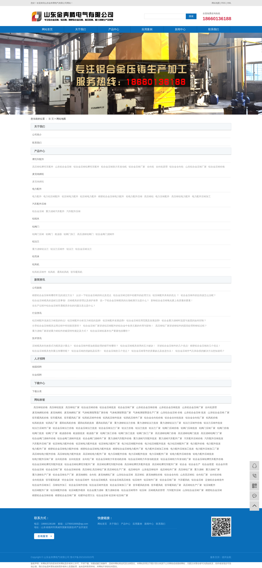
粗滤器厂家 (92, 433)
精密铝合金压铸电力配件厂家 (128, 448)
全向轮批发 (75, 459)
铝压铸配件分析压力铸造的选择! (84, 320)
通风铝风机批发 (86, 423)
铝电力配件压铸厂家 (42, 459)
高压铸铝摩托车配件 (42, 166)
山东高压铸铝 (187, 474)
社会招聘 (37, 374)
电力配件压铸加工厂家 (207, 448)
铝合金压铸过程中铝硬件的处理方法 (132, 295)
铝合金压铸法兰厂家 (109, 428)
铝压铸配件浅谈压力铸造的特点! (49, 320)
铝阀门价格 (223, 428)
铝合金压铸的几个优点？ (117, 351)
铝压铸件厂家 (151, 479)
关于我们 (80, 29)
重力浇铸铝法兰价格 (124, 423)
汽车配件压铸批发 (214, 438)
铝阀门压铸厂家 (207, 428)
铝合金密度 (208, 464)
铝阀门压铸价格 (170, 428)
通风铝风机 (63, 272)
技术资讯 (37, 338)
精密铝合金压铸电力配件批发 (96, 448)
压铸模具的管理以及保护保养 (83, 300)
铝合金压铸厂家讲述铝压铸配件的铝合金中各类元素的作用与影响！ (118, 325)
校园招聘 (37, 366)
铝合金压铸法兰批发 (86, 428)
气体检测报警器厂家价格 (95, 412)
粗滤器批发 (79, 433)
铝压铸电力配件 (70, 196)
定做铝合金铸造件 (214, 479)
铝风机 (35, 264)
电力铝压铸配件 (51, 196)
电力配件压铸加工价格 (156, 448)
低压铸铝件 (134, 469)
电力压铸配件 (162, 196)
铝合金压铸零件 (129, 490)
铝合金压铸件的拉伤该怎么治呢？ (198, 295)
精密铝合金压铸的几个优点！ (205, 345)
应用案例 (147, 29)
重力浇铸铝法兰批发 (147, 423)
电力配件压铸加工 (201, 196)
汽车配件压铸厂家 (41, 443)
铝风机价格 (212, 417)
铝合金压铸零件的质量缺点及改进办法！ (153, 351)
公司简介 (37, 134)
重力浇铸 (199, 469)
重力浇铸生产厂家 (41, 474)
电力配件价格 (197, 443)
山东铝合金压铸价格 (146, 407)
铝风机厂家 (51, 423)
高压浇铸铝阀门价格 (165, 433)
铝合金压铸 (38, 211)
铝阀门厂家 (51, 433)
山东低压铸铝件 (150, 469)
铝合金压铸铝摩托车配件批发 (47, 464)
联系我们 (213, 29)
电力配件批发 (214, 443)
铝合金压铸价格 (216, 166)
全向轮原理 (162, 166)
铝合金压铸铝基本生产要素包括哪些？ (110, 331)
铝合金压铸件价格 (78, 485)
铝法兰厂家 (155, 428)
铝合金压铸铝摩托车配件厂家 (79, 464)
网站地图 (216, 3)
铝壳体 (35, 256)
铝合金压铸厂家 (137, 166)
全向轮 (150, 166)
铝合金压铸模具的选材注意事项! (49, 300)
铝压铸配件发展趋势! (113, 320)
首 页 (51, 118)
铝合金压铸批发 (108, 407)
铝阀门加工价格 (108, 433)
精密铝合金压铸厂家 (65, 495)
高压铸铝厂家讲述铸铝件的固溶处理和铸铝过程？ (181, 325)
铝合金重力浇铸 (95, 490)
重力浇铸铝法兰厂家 (170, 423)
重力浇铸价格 (112, 490)
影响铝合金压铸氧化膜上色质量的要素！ (172, 300)
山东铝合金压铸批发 (169, 407)
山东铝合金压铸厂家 (196, 166)
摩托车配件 (38, 159)
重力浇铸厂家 (213, 469)
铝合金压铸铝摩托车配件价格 (208, 459)
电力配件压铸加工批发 (182, 448)
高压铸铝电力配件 (180, 196)
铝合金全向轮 (176, 166)
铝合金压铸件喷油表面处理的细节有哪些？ (96, 345)
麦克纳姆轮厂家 (72, 412)
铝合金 (183, 464)
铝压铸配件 (209, 485)
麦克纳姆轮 (38, 174)
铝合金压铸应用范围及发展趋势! (143, 320)
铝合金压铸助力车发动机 (114, 166)
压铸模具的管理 (156, 490)
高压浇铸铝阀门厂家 (211, 433)
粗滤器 (58, 234)
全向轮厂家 (88, 459)
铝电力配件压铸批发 (203, 454)
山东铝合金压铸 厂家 (219, 412)
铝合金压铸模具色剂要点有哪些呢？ (51, 351)
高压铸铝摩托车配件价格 (110, 464)
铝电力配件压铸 (134, 196)
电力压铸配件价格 (117, 454)
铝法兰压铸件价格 (192, 423)
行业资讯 (37, 313)
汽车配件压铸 (39, 203)
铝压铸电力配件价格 (63, 443)
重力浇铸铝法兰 (40, 249)
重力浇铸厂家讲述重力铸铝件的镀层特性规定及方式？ (60, 331)
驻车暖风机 (76, 272)
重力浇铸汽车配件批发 (145, 438)
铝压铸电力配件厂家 (109, 443)
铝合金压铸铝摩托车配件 (86, 166)
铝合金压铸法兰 (83, 249)
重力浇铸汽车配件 (55, 211)
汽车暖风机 (184, 479)
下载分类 (37, 391)
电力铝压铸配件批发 (155, 443)
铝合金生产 (194, 464)
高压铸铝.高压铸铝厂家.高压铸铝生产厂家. (104, 469)
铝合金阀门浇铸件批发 (69, 438)
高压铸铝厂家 (73, 407)
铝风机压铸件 (39, 272)
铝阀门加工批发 (126, 433)
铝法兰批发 (141, 428)
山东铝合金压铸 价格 (171, 412)
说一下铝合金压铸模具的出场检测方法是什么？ (124, 300)
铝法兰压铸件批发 (213, 423)
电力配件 (37, 189)
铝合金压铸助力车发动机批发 (143, 459)
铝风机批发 (38, 423)
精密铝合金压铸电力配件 (111, 196)
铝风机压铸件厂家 (133, 417)
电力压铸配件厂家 (158, 454)
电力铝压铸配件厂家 (178, 443)
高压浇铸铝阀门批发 (188, 433)
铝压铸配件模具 (77, 490)
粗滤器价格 (65, 433)
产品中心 (113, 29)
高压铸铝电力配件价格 (44, 454)
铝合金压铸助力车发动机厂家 (176, 459)
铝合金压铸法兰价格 (63, 428)
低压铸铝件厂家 (168, 469)
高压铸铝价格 (41, 407)
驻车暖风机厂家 (72, 417)
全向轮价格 (61, 459)
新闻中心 (180, 29)
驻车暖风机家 (53, 479)
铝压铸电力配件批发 (86, 443)
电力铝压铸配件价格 (132, 443)
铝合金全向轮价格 (153, 417)
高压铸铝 (149, 196)
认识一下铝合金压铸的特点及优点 (93, 295)
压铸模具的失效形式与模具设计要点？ (52, 345)
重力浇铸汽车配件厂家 (170, 438)
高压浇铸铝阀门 (85, 234)
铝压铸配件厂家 (40, 490)
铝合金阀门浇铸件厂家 (94, 438)
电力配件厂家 (39, 448)
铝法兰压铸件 (57, 249)
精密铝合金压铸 (214, 490)
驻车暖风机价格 (40, 417)
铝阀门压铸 (38, 234)
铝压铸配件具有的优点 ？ (166, 295)
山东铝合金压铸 (63, 166)
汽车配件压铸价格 (193, 438)
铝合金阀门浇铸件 (105, 234)
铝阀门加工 (69, 234)
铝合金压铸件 (82, 479)
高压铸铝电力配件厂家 (94, 454)
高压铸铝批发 (56, 407)
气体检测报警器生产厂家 (146, 412)
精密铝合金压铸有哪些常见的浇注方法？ (53, 295)
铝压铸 (143, 490)
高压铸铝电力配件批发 (69, 454)
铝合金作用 (222, 464)
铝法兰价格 (127, 428)
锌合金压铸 (68, 479)
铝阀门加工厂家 (145, 433)
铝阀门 (35, 226)
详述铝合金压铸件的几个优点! (172, 345)
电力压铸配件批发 (138, 454)
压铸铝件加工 (60, 485)
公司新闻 (37, 287)
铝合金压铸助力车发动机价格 (111, 459)
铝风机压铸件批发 (112, 417)
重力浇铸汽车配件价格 (120, 438)
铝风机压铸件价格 (91, 417)
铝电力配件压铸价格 (180, 454)
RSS (223, 3)
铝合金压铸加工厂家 (120, 485)
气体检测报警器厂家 (120, 412)
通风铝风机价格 (67, 423)
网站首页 (47, 29)
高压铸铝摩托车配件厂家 (165, 464)
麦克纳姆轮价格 (40, 412)
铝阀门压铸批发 (189, 428)
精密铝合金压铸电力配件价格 (63, 448)
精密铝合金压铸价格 (42, 495)
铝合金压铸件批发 (98, 485)
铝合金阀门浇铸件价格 (44, 438)
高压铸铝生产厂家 (192, 485)
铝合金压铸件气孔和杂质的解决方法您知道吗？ (200, 351)
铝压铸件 (137, 479)
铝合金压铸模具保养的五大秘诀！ (137, 345)
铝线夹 (35, 218)
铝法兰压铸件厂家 (41, 428)
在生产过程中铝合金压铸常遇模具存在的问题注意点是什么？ (63, 305)
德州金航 (226, 557)
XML (229, 3)
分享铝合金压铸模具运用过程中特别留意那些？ (56, 325)
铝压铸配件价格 (58, 490)
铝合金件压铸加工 (41, 485)
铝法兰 (35, 241)
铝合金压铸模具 (99, 479)
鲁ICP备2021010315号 (82, 557)
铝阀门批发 (38, 433)
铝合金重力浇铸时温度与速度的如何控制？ (184, 320)
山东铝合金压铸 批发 (195, 412)
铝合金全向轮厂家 (194, 417)
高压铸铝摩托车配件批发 (137, 464)
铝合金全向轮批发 (174, 417)
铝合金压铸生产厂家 (63, 474)
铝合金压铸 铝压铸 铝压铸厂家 (112, 495)
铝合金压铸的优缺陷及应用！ (87, 351)
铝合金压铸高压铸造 (120, 479)
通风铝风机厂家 (104, 423)
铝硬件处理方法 (86, 495)
